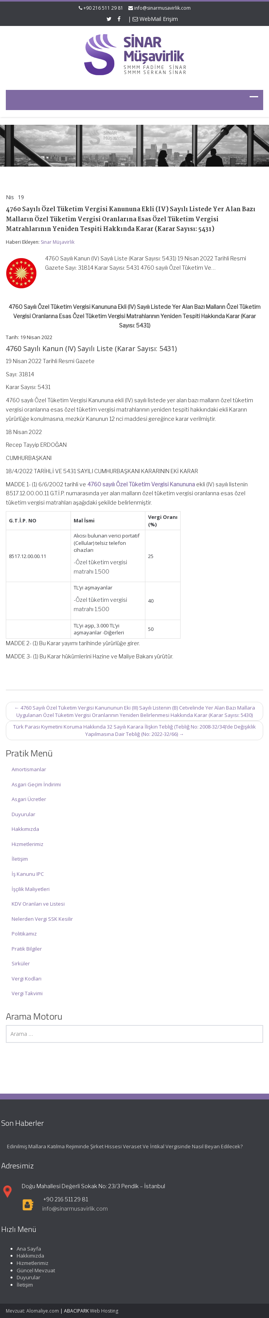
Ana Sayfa (26, 1248)
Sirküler (21, 963)
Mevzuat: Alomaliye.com (32, 1311)
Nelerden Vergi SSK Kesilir (42, 918)
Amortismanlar (29, 769)
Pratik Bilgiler (27, 948)
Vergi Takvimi (27, 993)
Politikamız (24, 933)
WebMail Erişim (155, 18)
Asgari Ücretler (29, 799)
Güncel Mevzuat (33, 1270)
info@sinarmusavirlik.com (162, 8)
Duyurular (23, 814)
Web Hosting (104, 1311)
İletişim (20, 858)
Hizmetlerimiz (27, 844)
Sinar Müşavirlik (57, 242)
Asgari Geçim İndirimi (36, 784)
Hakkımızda (25, 828)
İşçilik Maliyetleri (31, 889)
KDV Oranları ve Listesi (38, 903)
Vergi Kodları (26, 978)
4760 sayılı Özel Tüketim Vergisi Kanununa (141, 484)
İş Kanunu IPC (28, 873)
